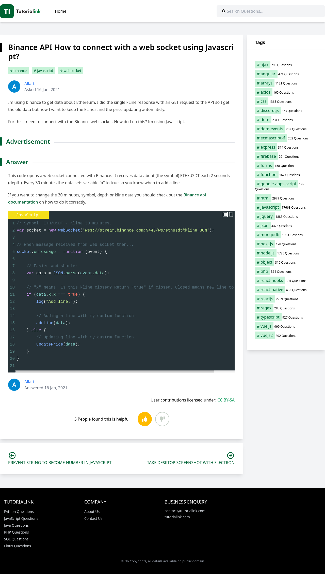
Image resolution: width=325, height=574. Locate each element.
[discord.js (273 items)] (286, 110)
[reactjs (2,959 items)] (286, 298)
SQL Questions (16, 539)
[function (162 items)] (286, 174)
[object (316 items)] (286, 262)
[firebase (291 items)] (286, 156)
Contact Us (93, 518)
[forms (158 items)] (286, 165)
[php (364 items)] (286, 271)
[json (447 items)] (286, 225)
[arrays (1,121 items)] (286, 82)
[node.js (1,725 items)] (286, 252)
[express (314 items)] (286, 147)
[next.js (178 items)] (286, 243)
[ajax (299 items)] (286, 64)
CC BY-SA (226, 400)
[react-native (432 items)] (286, 289)
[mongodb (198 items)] (286, 234)
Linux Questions (17, 545)
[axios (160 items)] (286, 92)
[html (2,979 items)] (286, 197)
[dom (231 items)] (286, 119)
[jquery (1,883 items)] (286, 216)
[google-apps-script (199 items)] (286, 186)
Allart (29, 83)
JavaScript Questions (21, 518)
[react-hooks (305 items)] (286, 280)
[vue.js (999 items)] (286, 326)
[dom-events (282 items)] (286, 128)
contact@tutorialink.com (185, 510)
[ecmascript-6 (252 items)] (286, 137)
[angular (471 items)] (286, 73)
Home (61, 11)
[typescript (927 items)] (286, 317)
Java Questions (16, 525)
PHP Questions (16, 532)
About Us (92, 511)
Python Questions (19, 511)
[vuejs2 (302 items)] (286, 335)
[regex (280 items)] (286, 307)
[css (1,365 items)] (286, 101)
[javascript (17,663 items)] (286, 207)
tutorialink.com (177, 516)
